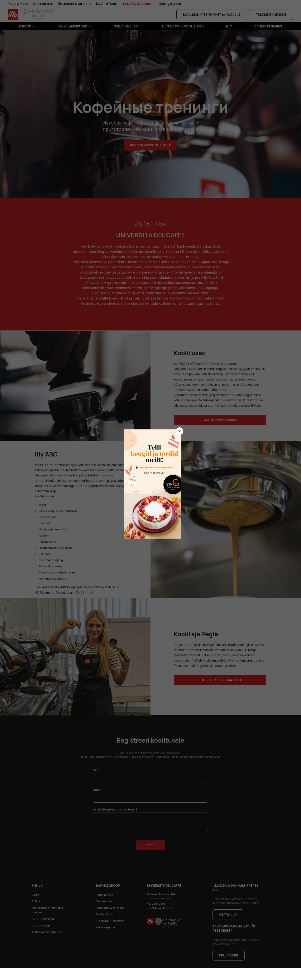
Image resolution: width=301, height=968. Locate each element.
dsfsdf (154, 484)
